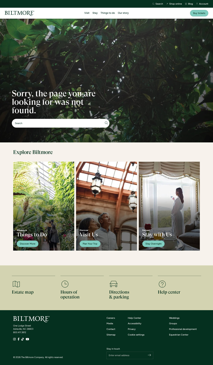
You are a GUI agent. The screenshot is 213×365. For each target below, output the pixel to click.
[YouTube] (27, 339)
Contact (110, 329)
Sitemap (111, 334)
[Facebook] (19, 339)
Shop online (174, 4)
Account (202, 4)
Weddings (174, 318)
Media (109, 323)
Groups (173, 323)
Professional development (183, 329)
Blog (189, 4)
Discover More (27, 243)
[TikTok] (22, 339)
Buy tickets (199, 13)
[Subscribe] (149, 355)
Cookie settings (136, 334)
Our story (123, 12)
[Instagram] (14, 339)
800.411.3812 (19, 332)
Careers (110, 318)
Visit (86, 12)
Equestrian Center (178, 334)
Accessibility (134, 323)
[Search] (59, 123)
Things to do (108, 12)
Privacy (132, 329)
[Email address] (128, 355)
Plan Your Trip (90, 243)
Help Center (134, 318)
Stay (95, 12)
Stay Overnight (153, 243)
